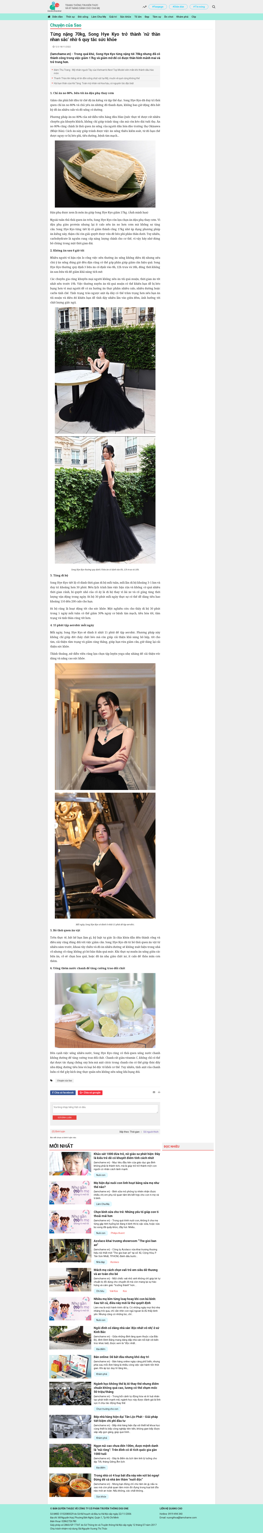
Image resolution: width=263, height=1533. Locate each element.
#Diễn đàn (178, 6)
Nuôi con (100, 1175)
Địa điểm (100, 1349)
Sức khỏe (125, 16)
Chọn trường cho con (107, 1409)
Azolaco (114, 1262)
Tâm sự (156, 16)
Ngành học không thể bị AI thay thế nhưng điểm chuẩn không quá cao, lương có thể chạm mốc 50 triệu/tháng (126, 1388)
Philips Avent (118, 1233)
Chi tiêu (100, 1291)
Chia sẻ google (92, 1092)
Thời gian (135, 1131)
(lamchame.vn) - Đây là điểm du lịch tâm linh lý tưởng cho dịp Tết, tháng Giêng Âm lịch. (125, 1460)
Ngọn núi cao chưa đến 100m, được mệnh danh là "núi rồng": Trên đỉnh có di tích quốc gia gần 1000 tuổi (126, 1450)
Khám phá (182, 16)
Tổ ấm (138, 16)
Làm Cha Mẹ (98, 16)
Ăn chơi (168, 16)
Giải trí (113, 16)
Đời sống (83, 16)
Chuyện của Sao (65, 25)
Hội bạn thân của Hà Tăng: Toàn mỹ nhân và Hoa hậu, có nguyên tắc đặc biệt (94, 83)
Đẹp (147, 16)
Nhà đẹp (100, 1262)
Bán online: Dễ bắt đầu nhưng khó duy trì (121, 1357)
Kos (125, 1291)
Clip (194, 16)
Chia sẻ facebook (64, 1092)
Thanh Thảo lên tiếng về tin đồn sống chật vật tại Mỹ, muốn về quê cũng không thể (97, 78)
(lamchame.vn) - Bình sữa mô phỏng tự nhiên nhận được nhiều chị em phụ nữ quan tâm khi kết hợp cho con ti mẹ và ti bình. (126, 1195)
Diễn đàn (57, 16)
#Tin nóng (199, 6)
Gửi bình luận (64, 1117)
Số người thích (151, 1131)
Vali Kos (114, 1291)
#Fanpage (157, 6)
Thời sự (70, 16)
